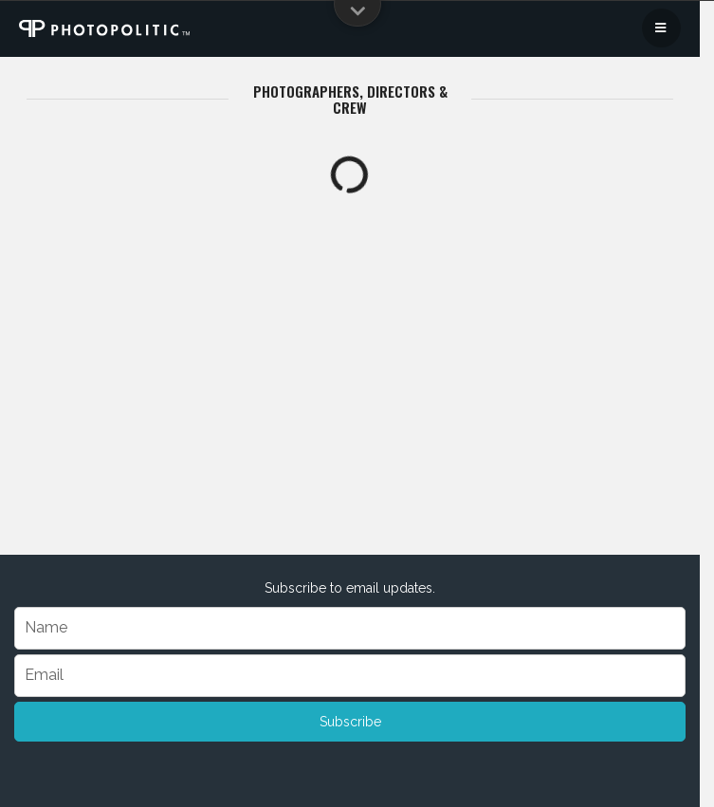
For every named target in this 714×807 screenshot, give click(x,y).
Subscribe (350, 721)
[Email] (350, 675)
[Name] (350, 628)
